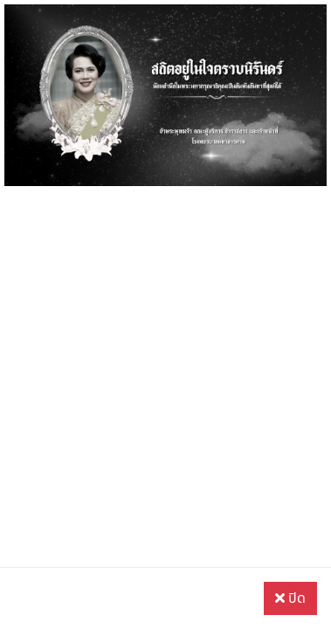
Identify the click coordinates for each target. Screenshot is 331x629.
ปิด (290, 598)
